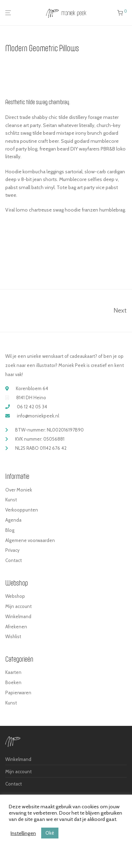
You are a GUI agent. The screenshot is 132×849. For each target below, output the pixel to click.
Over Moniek (18, 490)
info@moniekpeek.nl (38, 416)
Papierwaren (18, 692)
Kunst (11, 499)
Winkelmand (18, 616)
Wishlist (13, 636)
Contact (13, 560)
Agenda (13, 520)
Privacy (12, 550)
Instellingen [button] (23, 833)
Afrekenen (16, 626)
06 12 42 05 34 (32, 406)
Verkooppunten (21, 510)
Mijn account (18, 606)
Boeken (13, 682)
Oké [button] (49, 833)
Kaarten (13, 672)
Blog (9, 530)
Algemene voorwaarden (30, 540)
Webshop (15, 596)
